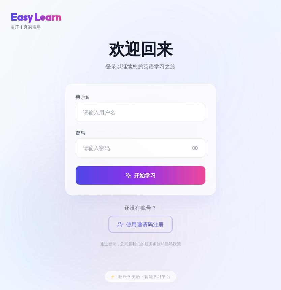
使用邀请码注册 (140, 224)
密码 (80, 132)
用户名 (83, 97)
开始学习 (140, 175)
